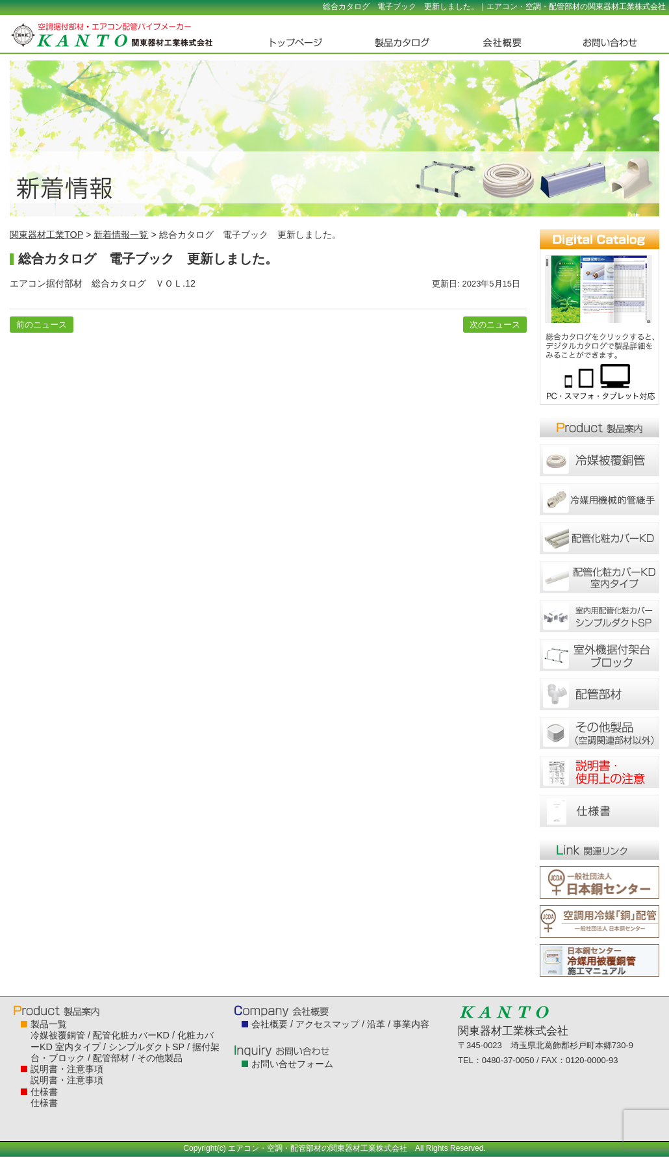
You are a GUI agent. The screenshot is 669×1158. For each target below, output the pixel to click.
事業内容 (411, 1024)
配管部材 (111, 1058)
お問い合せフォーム (292, 1064)
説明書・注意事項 (67, 1069)
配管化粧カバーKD (131, 1035)
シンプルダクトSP (146, 1047)
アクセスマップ (327, 1024)
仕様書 (44, 1092)
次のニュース (495, 324)
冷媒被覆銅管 (58, 1035)
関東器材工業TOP (46, 234)
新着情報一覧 (121, 234)
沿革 (376, 1024)
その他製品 (160, 1058)
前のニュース (41, 324)
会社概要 (269, 1024)
